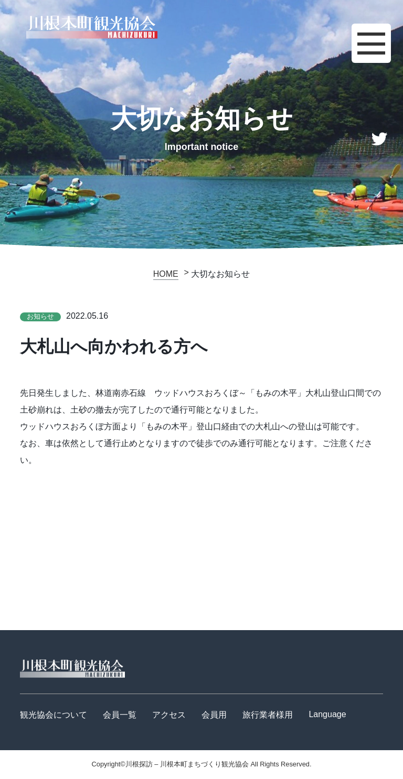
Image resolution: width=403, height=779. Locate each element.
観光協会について (53, 714)
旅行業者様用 (267, 714)
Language (327, 714)
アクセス (169, 714)
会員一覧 (119, 714)
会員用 (214, 714)
